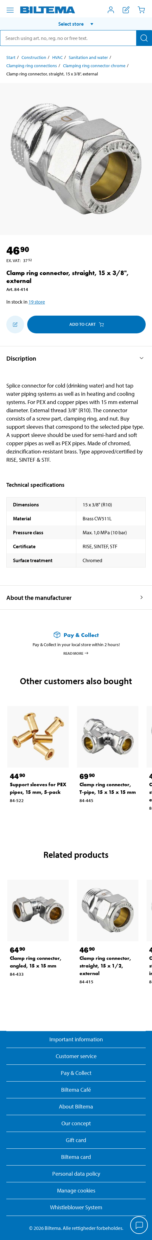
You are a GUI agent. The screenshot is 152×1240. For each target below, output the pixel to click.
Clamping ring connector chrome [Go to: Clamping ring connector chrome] (94, 65)
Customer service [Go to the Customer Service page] (76, 1056)
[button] (76, 23)
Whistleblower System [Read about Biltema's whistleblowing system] (76, 1207)
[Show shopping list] (126, 9)
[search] (76, 38)
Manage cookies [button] (76, 1190)
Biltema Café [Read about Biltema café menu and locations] (76, 1089)
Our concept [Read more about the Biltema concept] (76, 1123)
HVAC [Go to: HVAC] (57, 57)
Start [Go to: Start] (11, 57)
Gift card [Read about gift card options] (76, 1140)
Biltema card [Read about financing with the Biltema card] (76, 1156)
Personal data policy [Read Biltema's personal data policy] (76, 1173)
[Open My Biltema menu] (110, 9)
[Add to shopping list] (15, 324)
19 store (36, 302)
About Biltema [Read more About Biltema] (76, 1106)
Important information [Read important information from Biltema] (76, 1039)
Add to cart (86, 324)
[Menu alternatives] (10, 10)
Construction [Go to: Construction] (34, 57)
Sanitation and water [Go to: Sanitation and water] (88, 57)
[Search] (144, 38)
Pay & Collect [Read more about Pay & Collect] (76, 1072)
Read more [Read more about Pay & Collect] (76, 653)
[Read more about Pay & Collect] (76, 635)
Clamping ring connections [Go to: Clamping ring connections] (31, 65)
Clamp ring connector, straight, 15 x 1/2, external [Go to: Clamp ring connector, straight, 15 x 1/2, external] (105, 966)
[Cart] (141, 9)
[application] (139, 1225)
